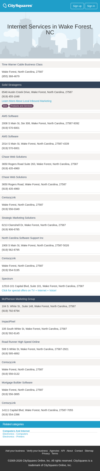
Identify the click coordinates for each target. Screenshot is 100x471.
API (63, 450)
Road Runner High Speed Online (21, 341)
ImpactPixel (8, 321)
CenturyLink (9, 197)
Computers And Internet (16, 431)
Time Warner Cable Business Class (22, 64)
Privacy (46, 453)
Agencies (54, 450)
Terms (55, 453)
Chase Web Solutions (14, 156)
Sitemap (89, 450)
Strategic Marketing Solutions (19, 217)
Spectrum (7, 278)
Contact (79, 450)
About (70, 450)
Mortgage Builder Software (17, 382)
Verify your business (37, 450)
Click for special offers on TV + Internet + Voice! (29, 290)
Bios (5, 106)
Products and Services (21, 106)
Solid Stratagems (12, 84)
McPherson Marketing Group (18, 299)
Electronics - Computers (15, 433)
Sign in (91, 6)
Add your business (15, 450)
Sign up (77, 6)
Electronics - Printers (13, 436)
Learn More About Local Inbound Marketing (26, 101)
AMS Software (10, 116)
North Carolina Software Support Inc (22, 237)
